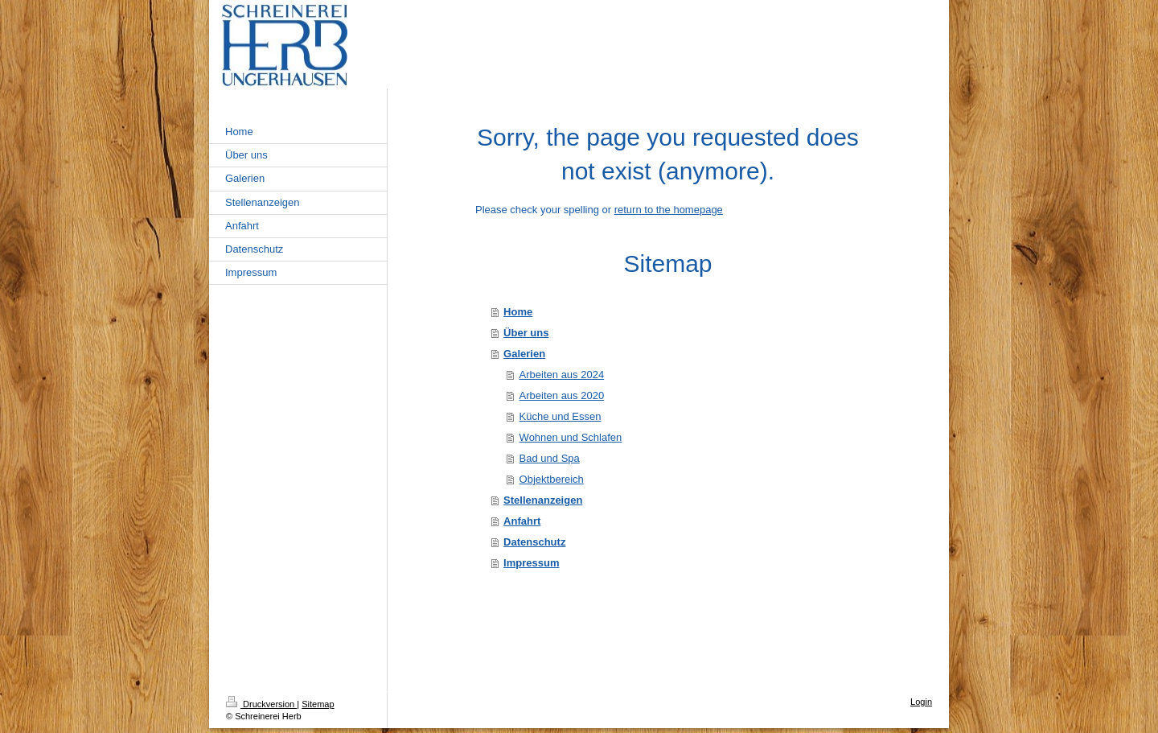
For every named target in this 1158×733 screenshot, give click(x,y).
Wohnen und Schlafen (570, 437)
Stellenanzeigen (542, 500)
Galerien (524, 354)
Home (517, 312)
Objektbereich (551, 479)
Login (921, 701)
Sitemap (318, 704)
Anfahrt (521, 521)
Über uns (525, 333)
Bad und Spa (549, 458)
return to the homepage (668, 210)
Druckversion (261, 704)
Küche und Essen (560, 416)
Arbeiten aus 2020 (562, 395)
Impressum (531, 563)
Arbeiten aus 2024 (562, 375)
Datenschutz (534, 542)
